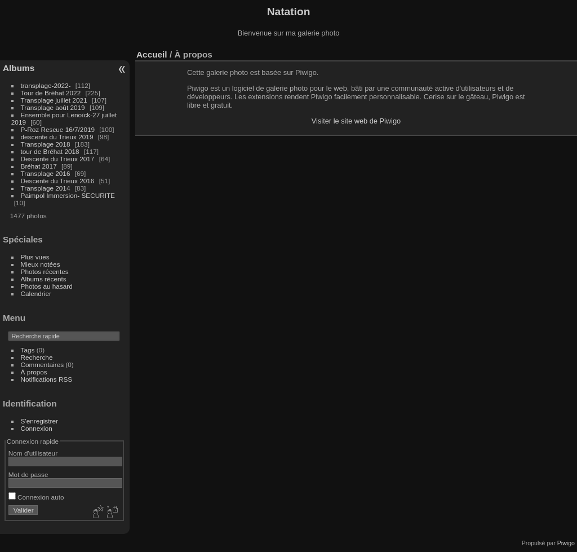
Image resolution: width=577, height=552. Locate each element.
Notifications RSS (47, 379)
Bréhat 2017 (39, 166)
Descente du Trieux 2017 (58, 158)
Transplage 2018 (45, 144)
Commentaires (42, 364)
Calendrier (36, 293)
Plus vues (35, 256)
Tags (28, 350)
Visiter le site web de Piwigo (356, 121)
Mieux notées (40, 264)
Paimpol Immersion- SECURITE (68, 195)
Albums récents (43, 278)
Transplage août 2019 (53, 107)
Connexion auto (36, 497)
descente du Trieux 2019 (57, 136)
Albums (18, 68)
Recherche (37, 357)
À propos (34, 372)
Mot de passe (28, 474)
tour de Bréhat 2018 (50, 151)
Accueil (151, 54)
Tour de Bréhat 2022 (51, 92)
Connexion (36, 428)
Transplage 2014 (45, 188)
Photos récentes (45, 271)
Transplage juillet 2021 (54, 100)
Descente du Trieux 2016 (58, 180)
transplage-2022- (46, 85)
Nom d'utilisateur (32, 453)
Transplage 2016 (45, 173)
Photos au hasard (47, 286)
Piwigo (566, 543)
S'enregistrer (39, 421)
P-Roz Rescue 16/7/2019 (58, 129)
